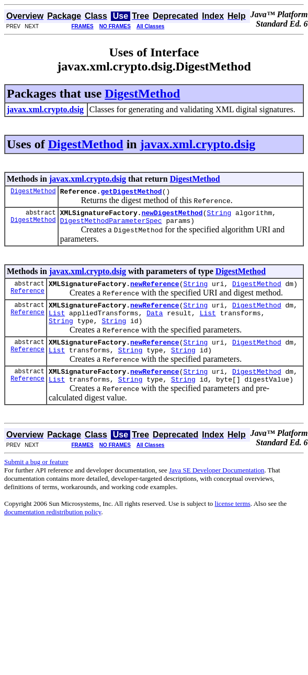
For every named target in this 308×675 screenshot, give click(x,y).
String (219, 215)
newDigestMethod (172, 215)
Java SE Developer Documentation (216, 487)
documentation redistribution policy (52, 529)
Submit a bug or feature (36, 479)
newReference (154, 289)
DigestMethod (142, 93)
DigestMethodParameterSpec (111, 225)
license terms (232, 521)
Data (154, 322)
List (57, 322)
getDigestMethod (131, 192)
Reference (27, 298)
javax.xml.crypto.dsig (198, 144)
